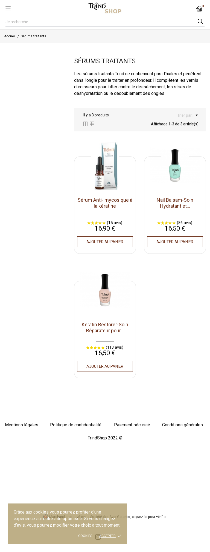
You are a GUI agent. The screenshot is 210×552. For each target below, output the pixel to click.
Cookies (85, 536)
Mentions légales (21, 424)
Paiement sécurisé (132, 424)
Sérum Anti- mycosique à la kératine (105, 203)
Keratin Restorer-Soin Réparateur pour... (105, 327)
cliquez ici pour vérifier (149, 517)
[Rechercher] (105, 22)
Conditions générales (182, 424)
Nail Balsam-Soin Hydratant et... (175, 203)
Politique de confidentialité (75, 424)
